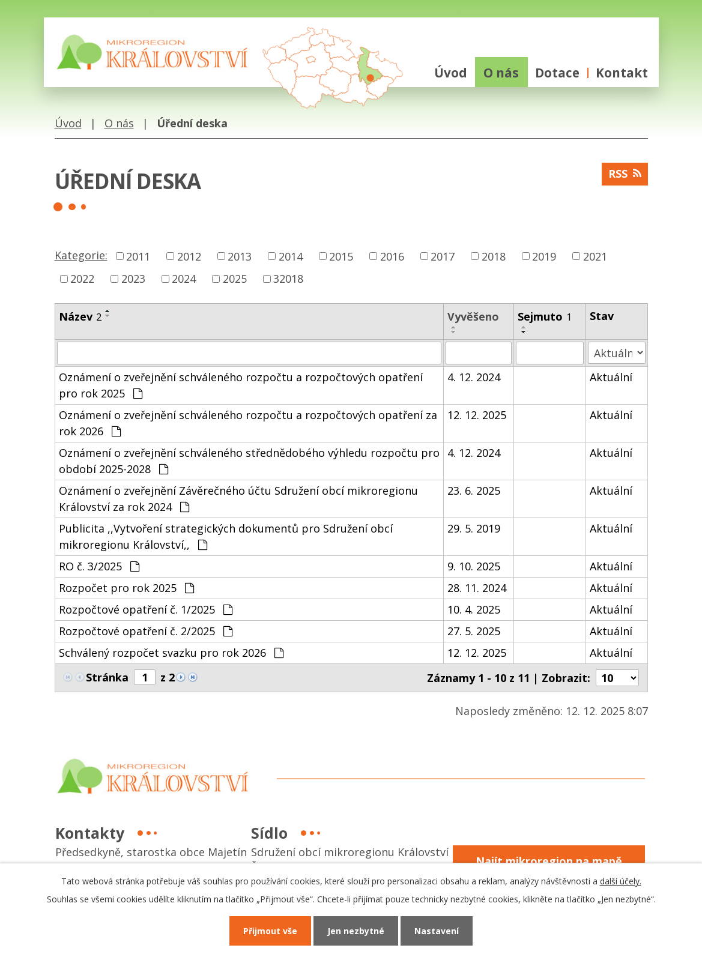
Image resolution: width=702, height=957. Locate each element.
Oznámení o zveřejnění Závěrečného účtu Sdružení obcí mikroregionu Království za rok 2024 (238, 498)
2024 (184, 278)
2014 (291, 256)
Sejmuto (545, 316)
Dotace (557, 72)
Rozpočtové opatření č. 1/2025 (145, 609)
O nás (501, 72)
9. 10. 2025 (473, 566)
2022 (82, 278)
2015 (341, 256)
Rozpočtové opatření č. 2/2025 (145, 631)
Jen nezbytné (355, 931)
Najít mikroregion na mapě (549, 861)
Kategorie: (81, 255)
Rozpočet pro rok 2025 (126, 588)
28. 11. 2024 (476, 588)
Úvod (450, 72)
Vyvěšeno (473, 316)
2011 (138, 256)
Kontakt (622, 72)
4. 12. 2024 (473, 377)
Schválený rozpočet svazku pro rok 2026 (171, 652)
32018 (288, 278)
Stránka (107, 677)
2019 (544, 256)
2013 (240, 256)
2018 (494, 256)
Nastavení (436, 931)
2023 (133, 278)
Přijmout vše (270, 931)
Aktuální (611, 377)
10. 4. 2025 (473, 609)
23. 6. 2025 (473, 490)
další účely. (620, 881)
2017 (443, 256)
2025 (235, 278)
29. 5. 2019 (473, 528)
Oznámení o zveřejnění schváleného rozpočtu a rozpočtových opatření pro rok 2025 (241, 385)
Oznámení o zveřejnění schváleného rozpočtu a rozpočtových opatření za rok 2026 (248, 423)
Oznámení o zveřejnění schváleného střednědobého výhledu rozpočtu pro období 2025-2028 (249, 460)
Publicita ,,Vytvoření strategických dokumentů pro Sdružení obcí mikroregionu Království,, (226, 536)
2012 (189, 256)
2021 (595, 256)
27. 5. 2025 (473, 631)
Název (80, 316)
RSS (624, 173)
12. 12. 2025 (476, 415)
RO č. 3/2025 (99, 566)
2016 (392, 256)
